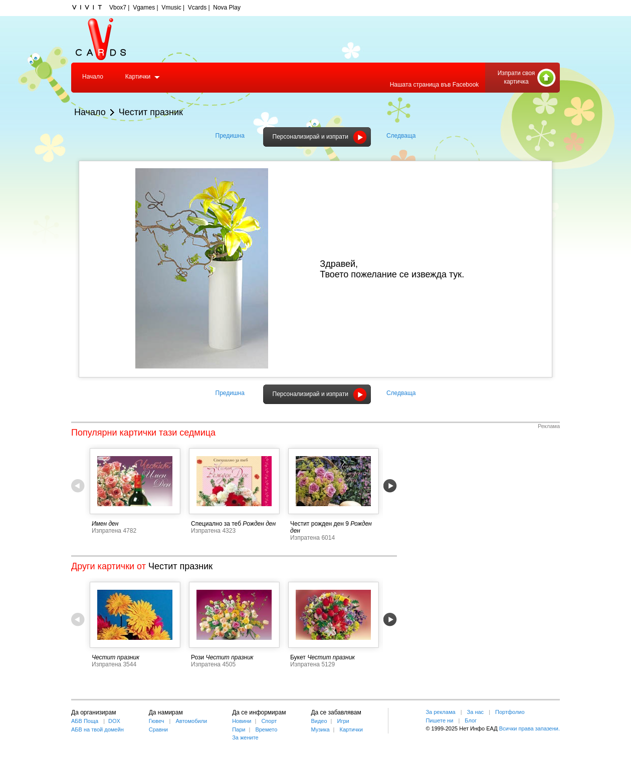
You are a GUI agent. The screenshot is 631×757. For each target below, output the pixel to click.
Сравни (158, 729)
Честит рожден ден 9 (319, 523)
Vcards (197, 7)
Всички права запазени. (529, 728)
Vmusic (171, 7)
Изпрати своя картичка (516, 77)
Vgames (144, 7)
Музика (320, 729)
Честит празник (151, 112)
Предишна (230, 135)
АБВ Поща (84, 721)
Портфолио (510, 712)
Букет (298, 657)
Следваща (401, 135)
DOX (114, 721)
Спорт (269, 721)
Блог (471, 720)
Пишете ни (439, 720)
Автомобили (191, 721)
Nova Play (227, 7)
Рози (197, 657)
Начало (92, 76)
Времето (266, 729)
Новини (241, 721)
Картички (137, 76)
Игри (343, 721)
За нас (475, 712)
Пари (238, 729)
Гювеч (156, 721)
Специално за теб (216, 523)
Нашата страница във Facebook (434, 84)
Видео (319, 721)
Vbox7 (117, 7)
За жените (245, 737)
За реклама (440, 712)
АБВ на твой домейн (97, 729)
